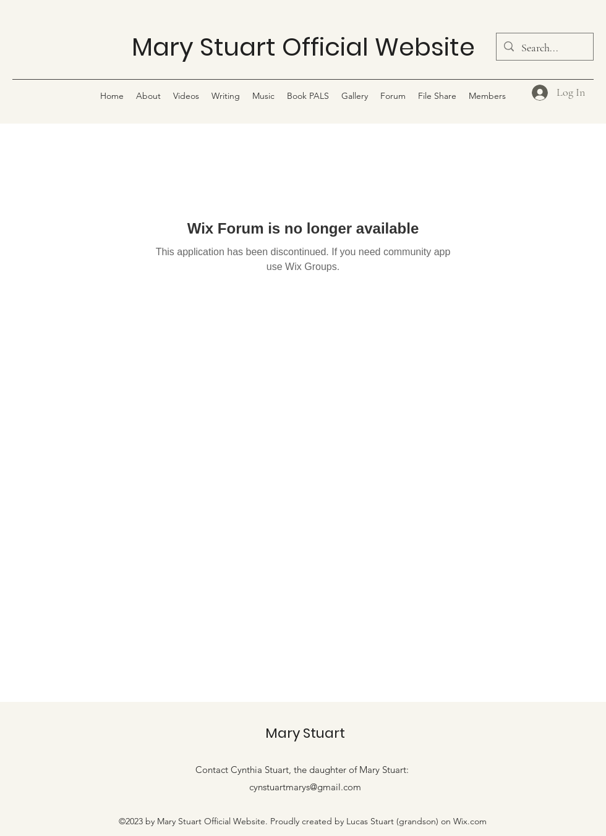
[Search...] (544, 48)
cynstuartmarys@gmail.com (305, 787)
